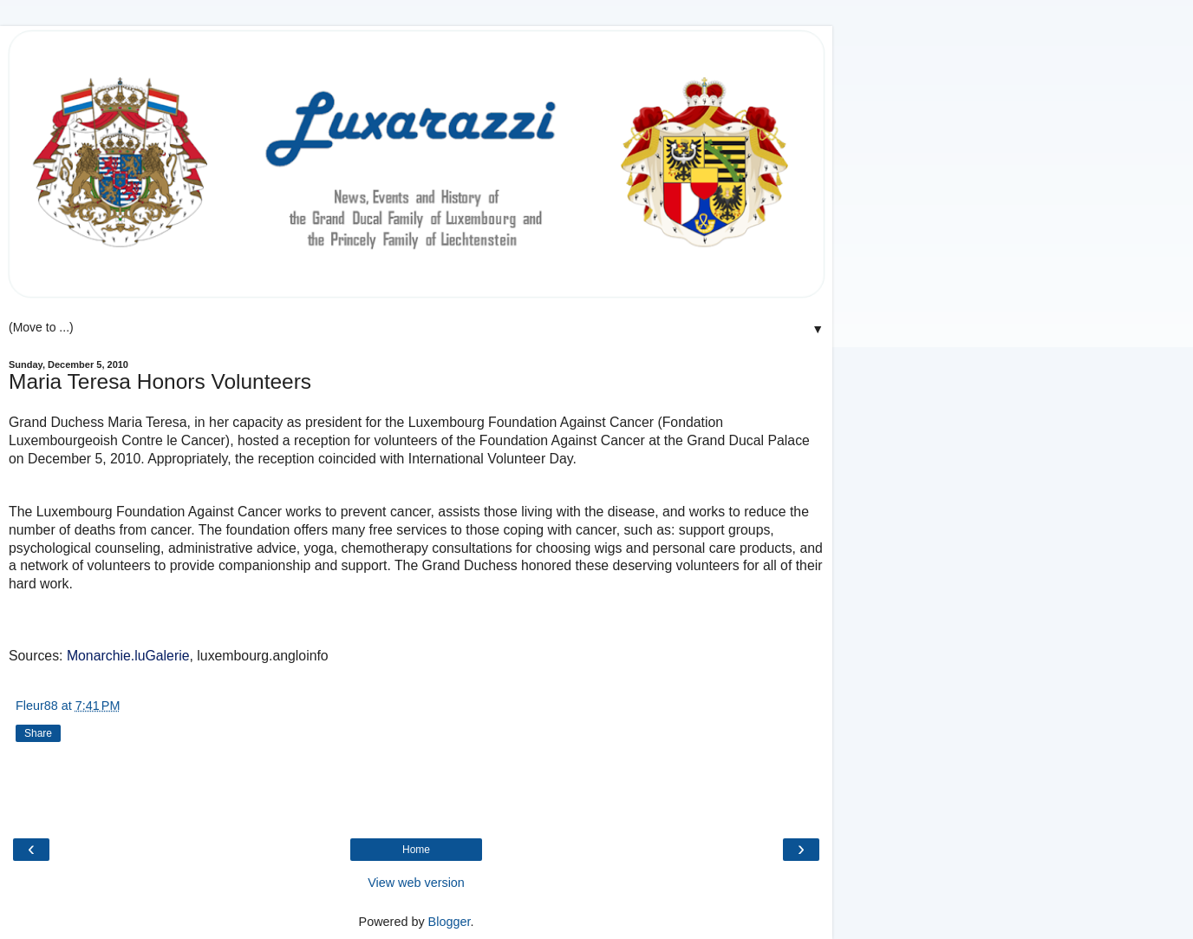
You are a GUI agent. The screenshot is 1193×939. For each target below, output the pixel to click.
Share (38, 733)
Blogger (449, 922)
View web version (416, 883)
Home (416, 850)
